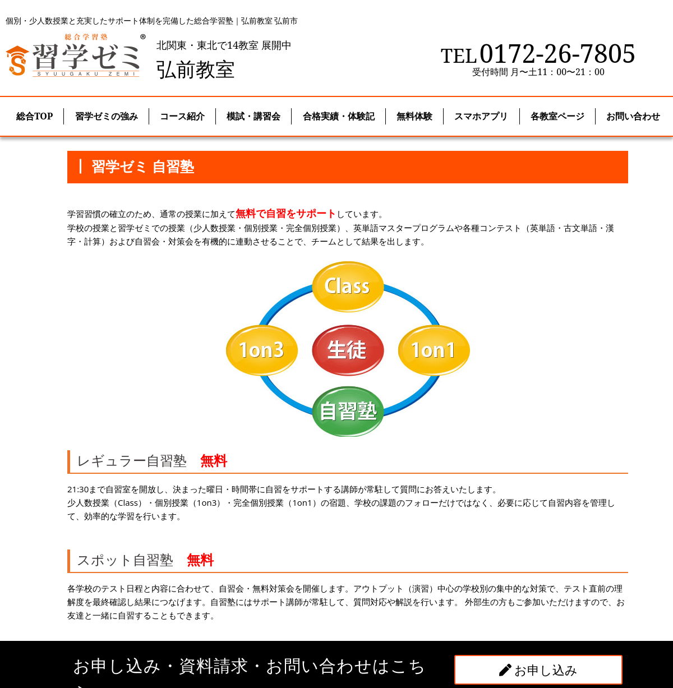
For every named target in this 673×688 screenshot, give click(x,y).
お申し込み (538, 669)
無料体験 (414, 116)
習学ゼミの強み (106, 116)
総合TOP (34, 116)
